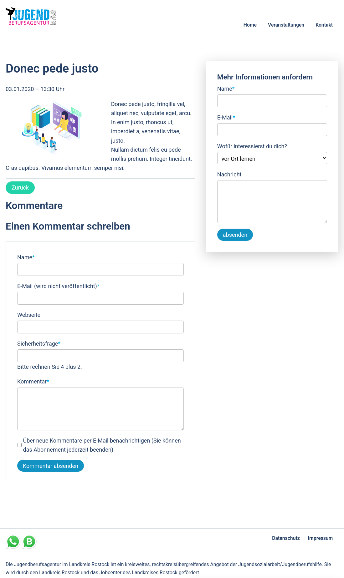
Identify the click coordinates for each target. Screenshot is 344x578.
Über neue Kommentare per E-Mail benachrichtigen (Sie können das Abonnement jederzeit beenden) (102, 445)
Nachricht (229, 174)
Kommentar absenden (50, 466)
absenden (235, 234)
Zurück (20, 187)
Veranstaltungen (286, 25)
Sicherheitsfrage (38, 343)
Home (250, 25)
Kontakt (324, 25)
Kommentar (33, 381)
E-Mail (226, 117)
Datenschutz (286, 538)
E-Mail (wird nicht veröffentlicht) (58, 285)
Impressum (320, 538)
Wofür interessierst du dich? (252, 146)
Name (26, 257)
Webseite (28, 315)
